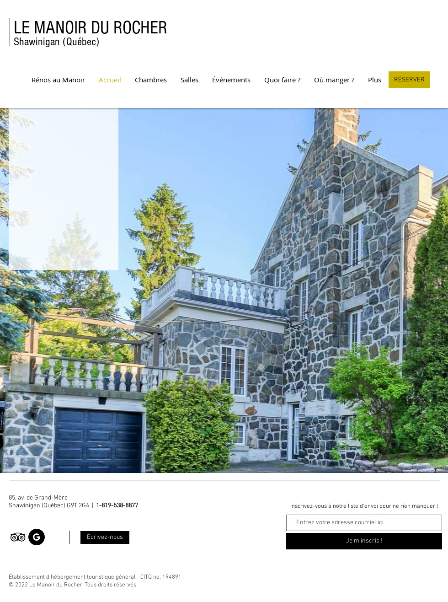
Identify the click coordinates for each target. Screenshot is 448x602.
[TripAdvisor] (18, 537)
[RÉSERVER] (409, 79)
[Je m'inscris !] (364, 541)
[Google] (36, 537)
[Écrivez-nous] (104, 537)
